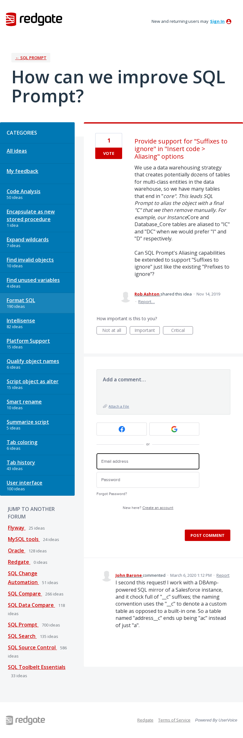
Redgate (19, 561)
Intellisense (21, 320)
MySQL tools (24, 539)
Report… (146, 301)
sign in (217, 21)
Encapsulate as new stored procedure (31, 215)
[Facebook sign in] (122, 429)
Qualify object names (33, 361)
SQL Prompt (23, 624)
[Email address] (148, 461)
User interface (24, 482)
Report (222, 575)
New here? (148, 508)
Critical (182, 330)
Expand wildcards (28, 239)
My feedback (22, 171)
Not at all (114, 330)
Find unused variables (33, 280)
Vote (108, 153)
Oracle (16, 550)
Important (147, 330)
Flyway (17, 527)
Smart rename (24, 401)
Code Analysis (23, 191)
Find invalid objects (30, 259)
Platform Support (28, 340)
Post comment (207, 535)
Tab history (21, 462)
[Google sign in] (174, 429)
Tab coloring (22, 442)
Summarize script (28, 421)
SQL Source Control (32, 647)
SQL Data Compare (31, 604)
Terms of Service (174, 720)
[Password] (148, 480)
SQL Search (22, 636)
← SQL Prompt (31, 57)
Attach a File (119, 406)
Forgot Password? (112, 494)
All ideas (17, 150)
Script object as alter (33, 381)
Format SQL (21, 300)
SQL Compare (25, 593)
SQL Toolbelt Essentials (36, 667)
